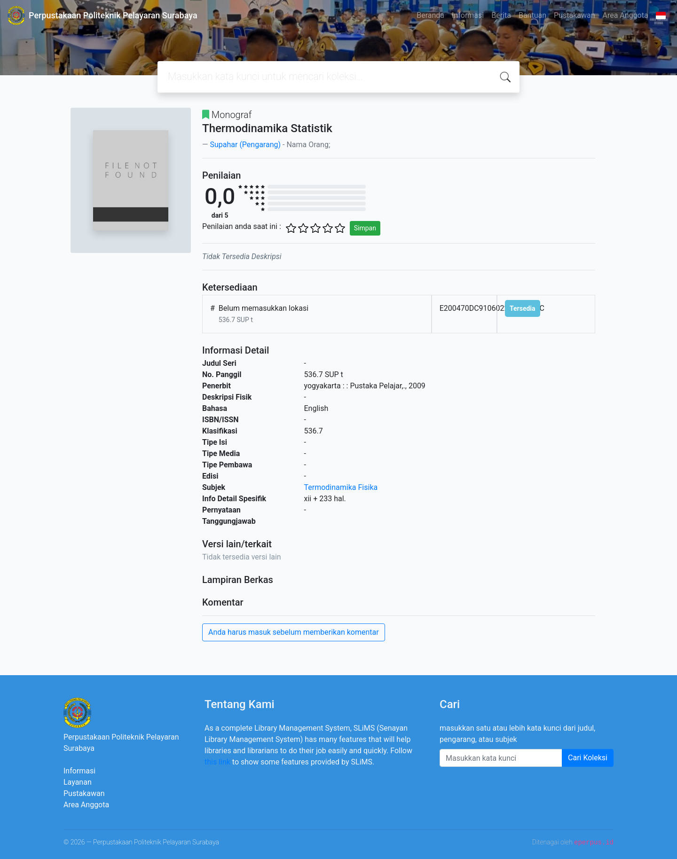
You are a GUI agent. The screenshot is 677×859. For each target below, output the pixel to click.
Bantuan (532, 15)
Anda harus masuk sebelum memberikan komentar (293, 632)
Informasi (468, 15)
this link (217, 761)
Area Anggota (625, 15)
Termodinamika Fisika (341, 487)
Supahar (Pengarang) (245, 144)
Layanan (77, 782)
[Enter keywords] (501, 758)
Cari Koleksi (587, 757)
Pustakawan (574, 15)
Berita (501, 15)
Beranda (430, 15)
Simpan (365, 228)
